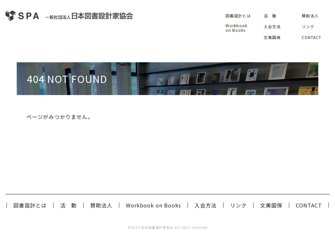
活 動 (270, 15)
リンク (308, 26)
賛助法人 (310, 15)
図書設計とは (238, 15)
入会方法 (272, 26)
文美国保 (272, 37)
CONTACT (311, 37)
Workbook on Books (236, 28)
